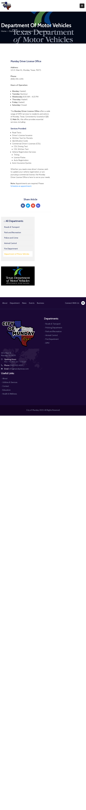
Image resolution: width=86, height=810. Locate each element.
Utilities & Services (9, 382)
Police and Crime (11, 238)
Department (14, 31)
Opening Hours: (10, 359)
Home (3, 31)
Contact (5, 386)
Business (40, 303)
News (24, 303)
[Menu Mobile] (82, 6)
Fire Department (11, 249)
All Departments (13, 221)
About (4, 303)
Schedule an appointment (21, 186)
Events (31, 303)
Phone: (13, 365)
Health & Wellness (9, 394)
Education (6, 390)
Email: (16, 369)
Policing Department (53, 328)
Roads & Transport (12, 227)
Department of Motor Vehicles (16, 254)
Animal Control (10, 243)
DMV (47, 343)
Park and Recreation (12, 232)
